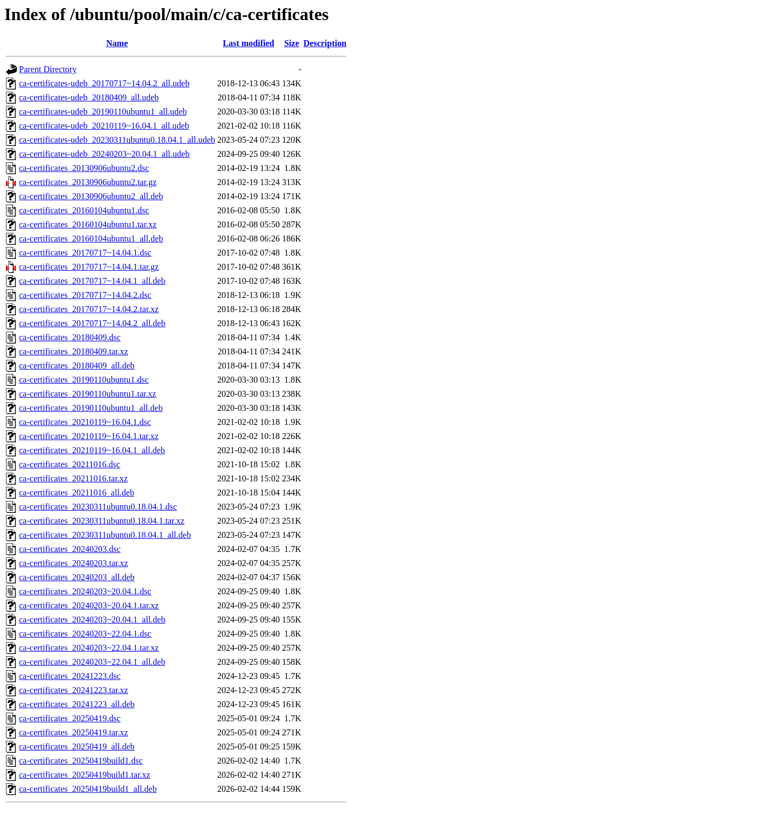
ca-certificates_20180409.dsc (70, 337)
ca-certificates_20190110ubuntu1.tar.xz (87, 393)
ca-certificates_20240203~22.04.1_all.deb (92, 661)
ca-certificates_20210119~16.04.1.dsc (85, 422)
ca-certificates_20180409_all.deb (77, 365)
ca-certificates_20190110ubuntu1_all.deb (91, 407)
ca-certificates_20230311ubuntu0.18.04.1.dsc (98, 506)
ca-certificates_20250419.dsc (70, 718)
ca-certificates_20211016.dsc (69, 464)
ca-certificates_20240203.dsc (70, 549)
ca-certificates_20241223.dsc (70, 676)
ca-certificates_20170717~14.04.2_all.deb (92, 323)
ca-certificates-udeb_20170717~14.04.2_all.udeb (104, 83)
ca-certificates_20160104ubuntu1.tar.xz (87, 224)
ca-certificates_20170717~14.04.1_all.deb (92, 280)
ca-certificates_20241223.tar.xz (73, 690)
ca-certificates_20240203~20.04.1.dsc (85, 591)
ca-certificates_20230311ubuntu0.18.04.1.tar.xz (102, 520)
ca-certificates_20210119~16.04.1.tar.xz (89, 436)
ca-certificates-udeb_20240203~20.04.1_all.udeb (104, 153)
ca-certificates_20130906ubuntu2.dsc (84, 168)
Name (117, 43)
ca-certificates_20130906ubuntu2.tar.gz (87, 182)
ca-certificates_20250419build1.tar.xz (84, 774)
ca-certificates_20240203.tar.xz (73, 563)
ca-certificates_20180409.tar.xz (73, 351)
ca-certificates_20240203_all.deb (77, 577)
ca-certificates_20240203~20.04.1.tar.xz (89, 605)
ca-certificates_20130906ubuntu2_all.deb (91, 196)
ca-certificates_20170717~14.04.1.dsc (85, 252)
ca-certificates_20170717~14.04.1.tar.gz (89, 266)
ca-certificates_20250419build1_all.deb (88, 788)
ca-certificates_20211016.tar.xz (73, 478)
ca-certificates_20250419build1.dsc (81, 760)
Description (325, 43)
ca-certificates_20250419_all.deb (77, 746)
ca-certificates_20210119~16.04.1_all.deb (92, 450)
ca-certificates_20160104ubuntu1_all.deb (91, 238)
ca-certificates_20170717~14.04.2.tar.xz (89, 309)
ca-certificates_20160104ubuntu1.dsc (84, 210)
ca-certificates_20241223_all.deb (77, 704)
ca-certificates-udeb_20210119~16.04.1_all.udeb (104, 125)
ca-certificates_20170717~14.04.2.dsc (85, 295)
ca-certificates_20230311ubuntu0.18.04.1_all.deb (105, 534)
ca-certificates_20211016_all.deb (76, 492)
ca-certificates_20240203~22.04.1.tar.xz (89, 647)
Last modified (248, 43)
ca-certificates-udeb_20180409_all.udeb (89, 97)
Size (291, 43)
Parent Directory (48, 69)
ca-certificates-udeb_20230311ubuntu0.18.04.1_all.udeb (117, 139)
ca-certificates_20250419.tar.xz (73, 732)
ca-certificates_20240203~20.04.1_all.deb (92, 619)
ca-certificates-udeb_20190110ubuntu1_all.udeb (103, 111)
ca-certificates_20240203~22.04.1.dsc (85, 633)
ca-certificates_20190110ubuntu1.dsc (84, 379)
